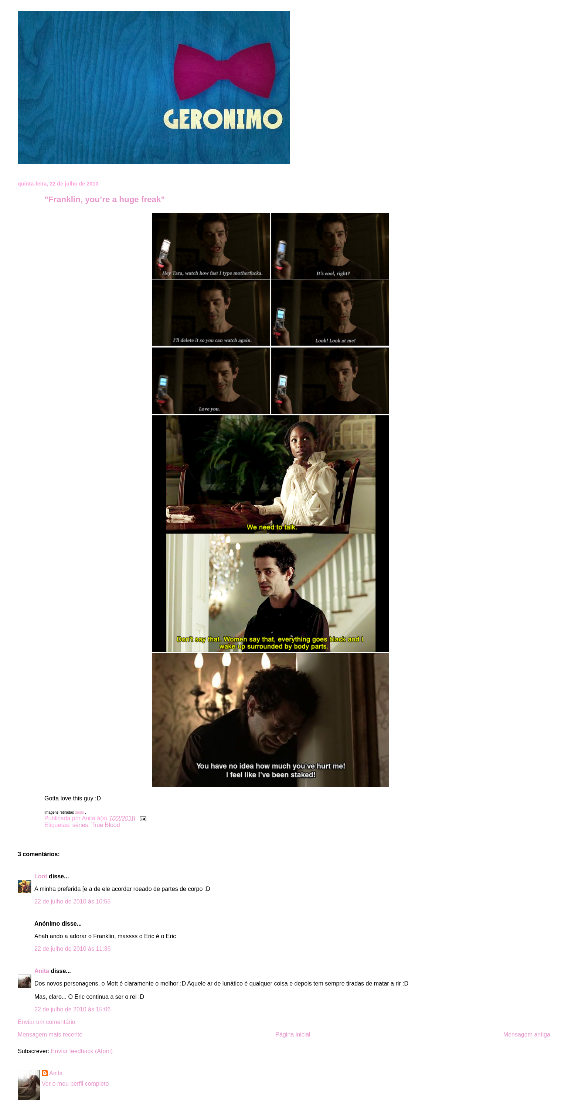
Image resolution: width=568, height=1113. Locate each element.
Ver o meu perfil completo (75, 1083)
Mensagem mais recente (50, 1034)
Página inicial (292, 1034)
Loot (40, 876)
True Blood (105, 825)
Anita (41, 971)
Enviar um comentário (46, 1022)
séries (80, 825)
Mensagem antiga (526, 1034)
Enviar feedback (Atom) (82, 1051)
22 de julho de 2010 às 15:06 (72, 1009)
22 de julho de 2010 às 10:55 (72, 901)
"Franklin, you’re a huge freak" (104, 199)
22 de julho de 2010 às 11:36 (72, 949)
